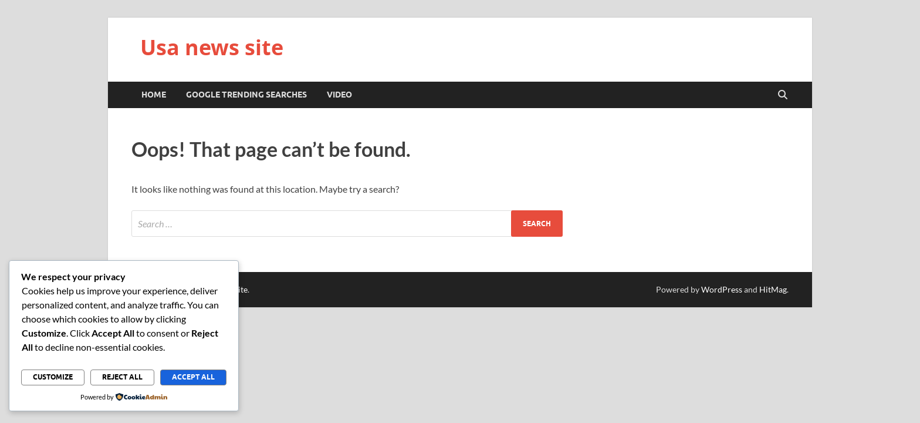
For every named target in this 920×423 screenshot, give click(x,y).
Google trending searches (246, 94)
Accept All (193, 376)
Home (153, 94)
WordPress (721, 289)
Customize (53, 376)
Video (339, 94)
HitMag (773, 289)
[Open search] (783, 95)
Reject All (122, 376)
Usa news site (211, 47)
